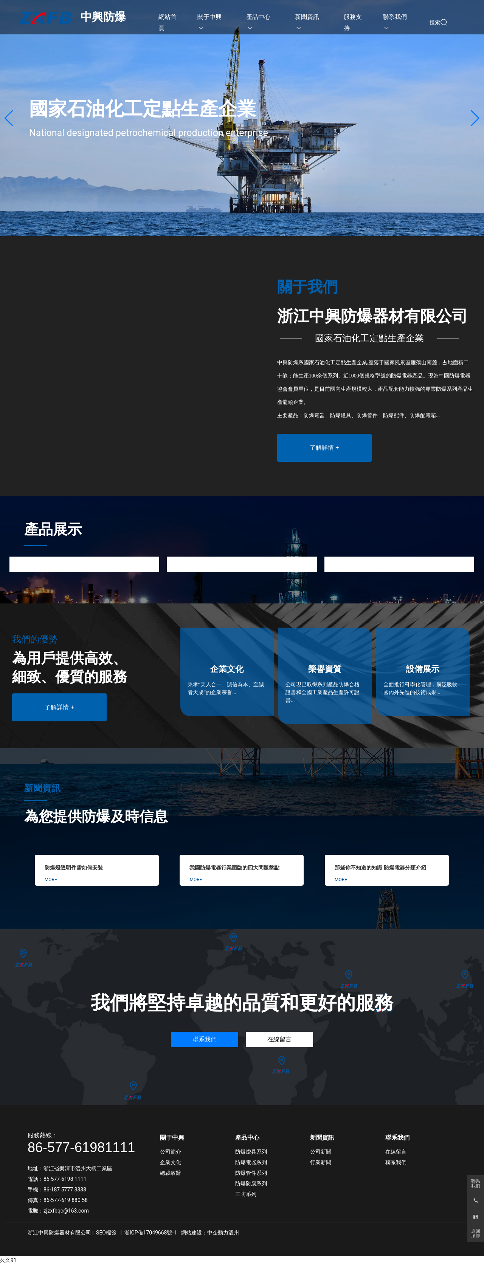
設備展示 (422, 669)
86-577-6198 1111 (65, 1179)
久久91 (8, 1260)
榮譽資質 (324, 669)
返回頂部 (475, 1233)
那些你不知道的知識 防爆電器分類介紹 (380, 868)
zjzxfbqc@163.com (66, 1211)
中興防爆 (103, 16)
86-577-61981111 (81, 1147)
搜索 (435, 22)
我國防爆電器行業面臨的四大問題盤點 (234, 868)
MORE (51, 879)
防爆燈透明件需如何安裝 (74, 868)
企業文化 (227, 669)
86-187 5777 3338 (65, 1189)
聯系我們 (475, 1183)
